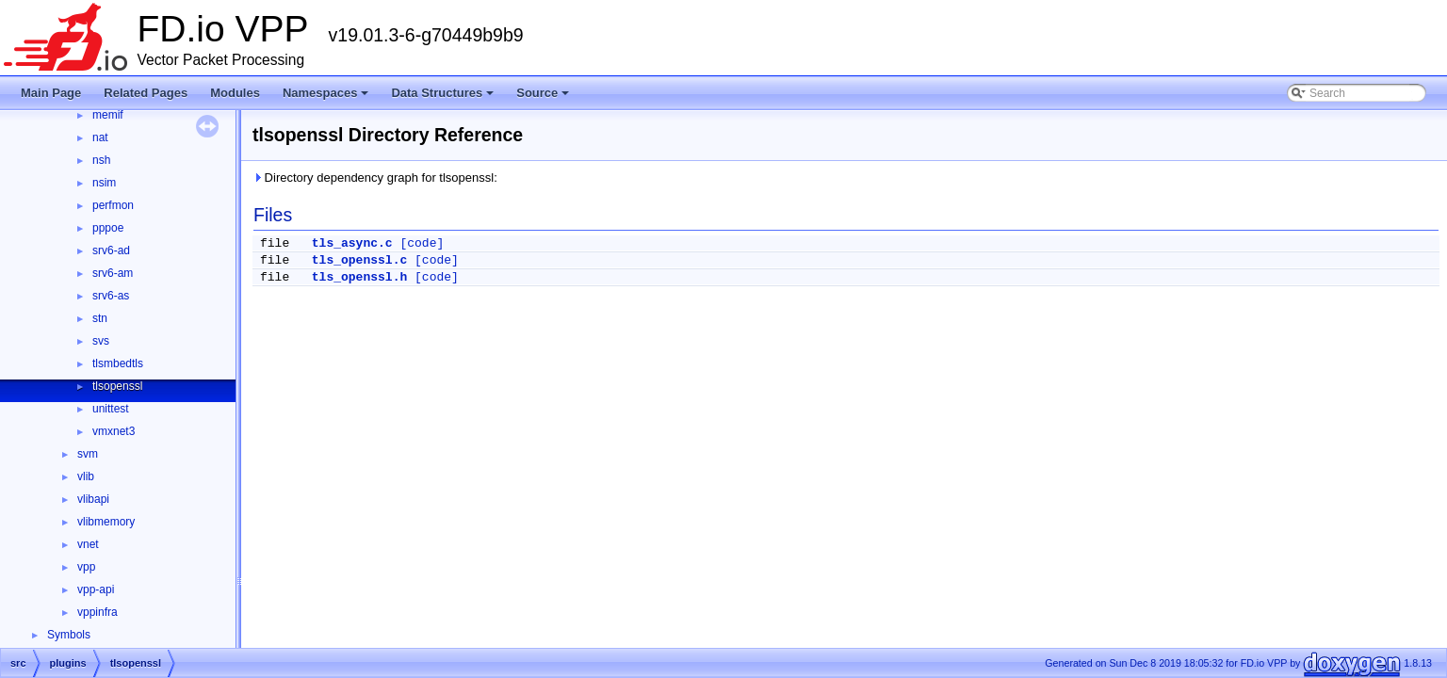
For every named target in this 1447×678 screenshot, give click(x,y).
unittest (110, 408)
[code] (421, 243)
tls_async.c (352, 243)
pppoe (107, 227)
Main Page (51, 93)
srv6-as (110, 295)
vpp (86, 566)
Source (544, 98)
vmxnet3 (113, 431)
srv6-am (112, 273)
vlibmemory (106, 521)
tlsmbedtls (117, 363)
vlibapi (93, 499)
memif (107, 114)
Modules (235, 93)
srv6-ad (111, 250)
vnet (88, 544)
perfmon (113, 205)
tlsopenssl (117, 386)
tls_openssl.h (359, 277)
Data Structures (443, 98)
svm (87, 453)
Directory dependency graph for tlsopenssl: (374, 177)
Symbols (68, 634)
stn (99, 318)
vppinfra (97, 612)
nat (100, 137)
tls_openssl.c (359, 260)
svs (100, 340)
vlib (85, 476)
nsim (104, 182)
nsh (101, 160)
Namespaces (327, 98)
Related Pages (145, 93)
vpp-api (95, 589)
